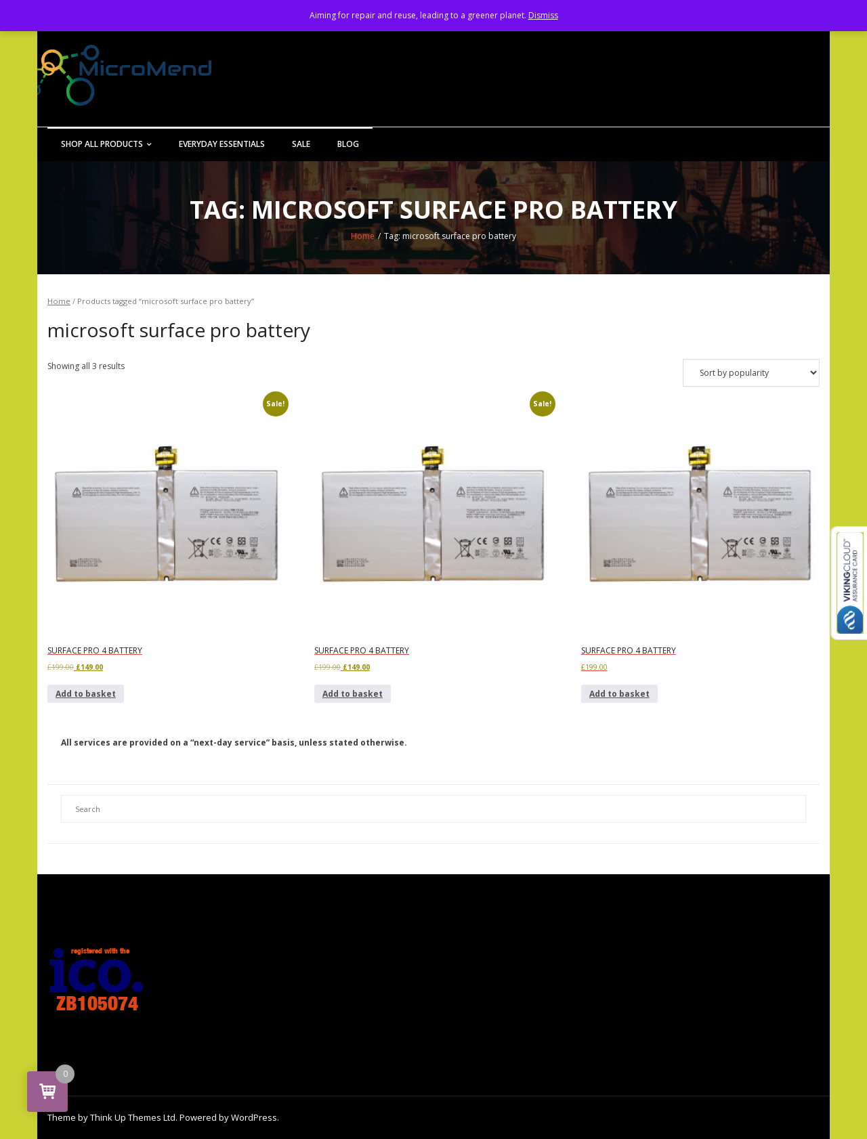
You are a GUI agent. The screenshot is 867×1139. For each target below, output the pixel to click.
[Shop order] (751, 373)
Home (363, 236)
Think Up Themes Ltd (132, 1117)
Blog (348, 144)
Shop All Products (102, 144)
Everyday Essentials (222, 144)
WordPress (254, 1117)
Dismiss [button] (543, 15)
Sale (301, 144)
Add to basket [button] (86, 694)
